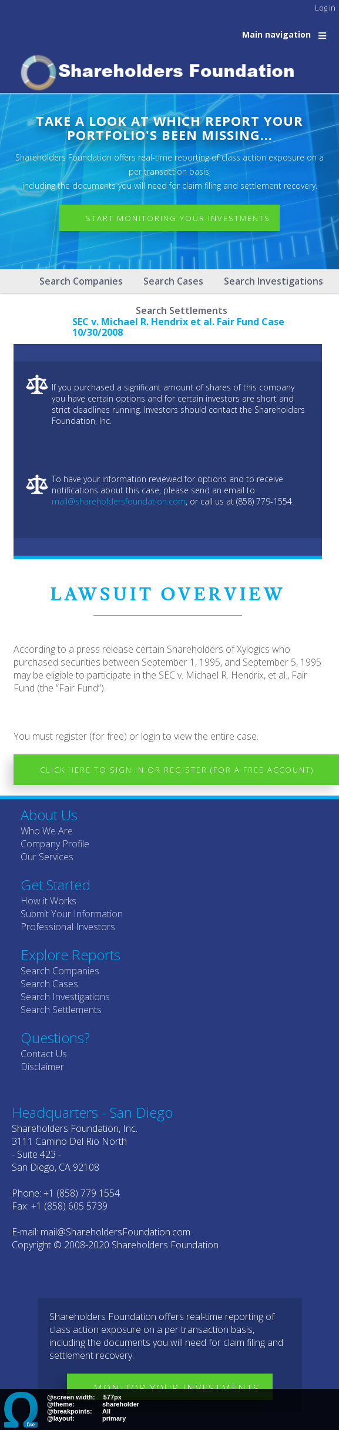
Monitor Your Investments (176, 1388)
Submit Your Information (72, 913)
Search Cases (173, 281)
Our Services (47, 856)
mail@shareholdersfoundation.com (119, 501)
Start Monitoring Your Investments (178, 218)
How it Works (48, 900)
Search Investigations (273, 281)
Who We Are (47, 830)
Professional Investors (68, 926)
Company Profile (55, 843)
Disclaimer (42, 1066)
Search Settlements (61, 1009)
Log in (325, 7)
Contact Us (44, 1053)
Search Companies (81, 281)
